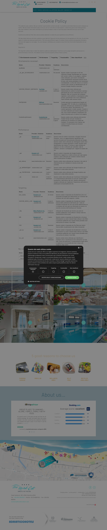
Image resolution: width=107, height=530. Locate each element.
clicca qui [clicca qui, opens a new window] (37, 264)
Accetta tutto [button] (72, 277)
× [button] (80, 247)
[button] (34, 281)
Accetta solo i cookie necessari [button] (51, 277)
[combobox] (79, 247)
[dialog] (53, 265)
